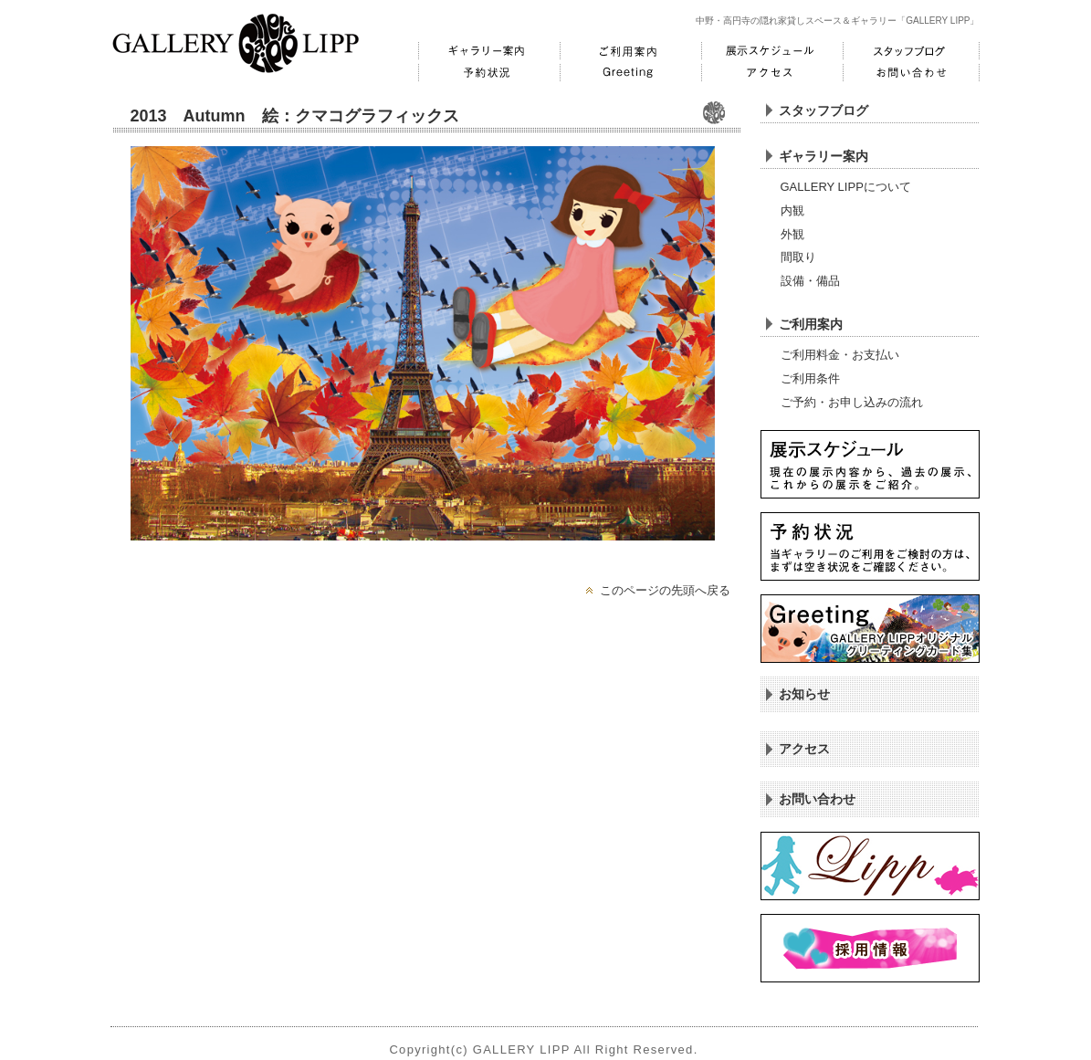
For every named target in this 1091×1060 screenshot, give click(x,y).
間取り (798, 257)
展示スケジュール (769, 51)
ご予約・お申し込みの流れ (852, 402)
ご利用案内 (628, 51)
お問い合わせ (911, 73)
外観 (792, 234)
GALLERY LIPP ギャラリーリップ (235, 43)
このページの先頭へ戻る (665, 590)
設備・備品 (810, 281)
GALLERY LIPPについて (846, 187)
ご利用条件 (810, 378)
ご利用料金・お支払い (840, 355)
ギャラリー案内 (486, 51)
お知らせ (804, 694)
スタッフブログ (911, 51)
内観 (792, 210)
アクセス (769, 73)
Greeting (628, 73)
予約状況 (486, 73)
